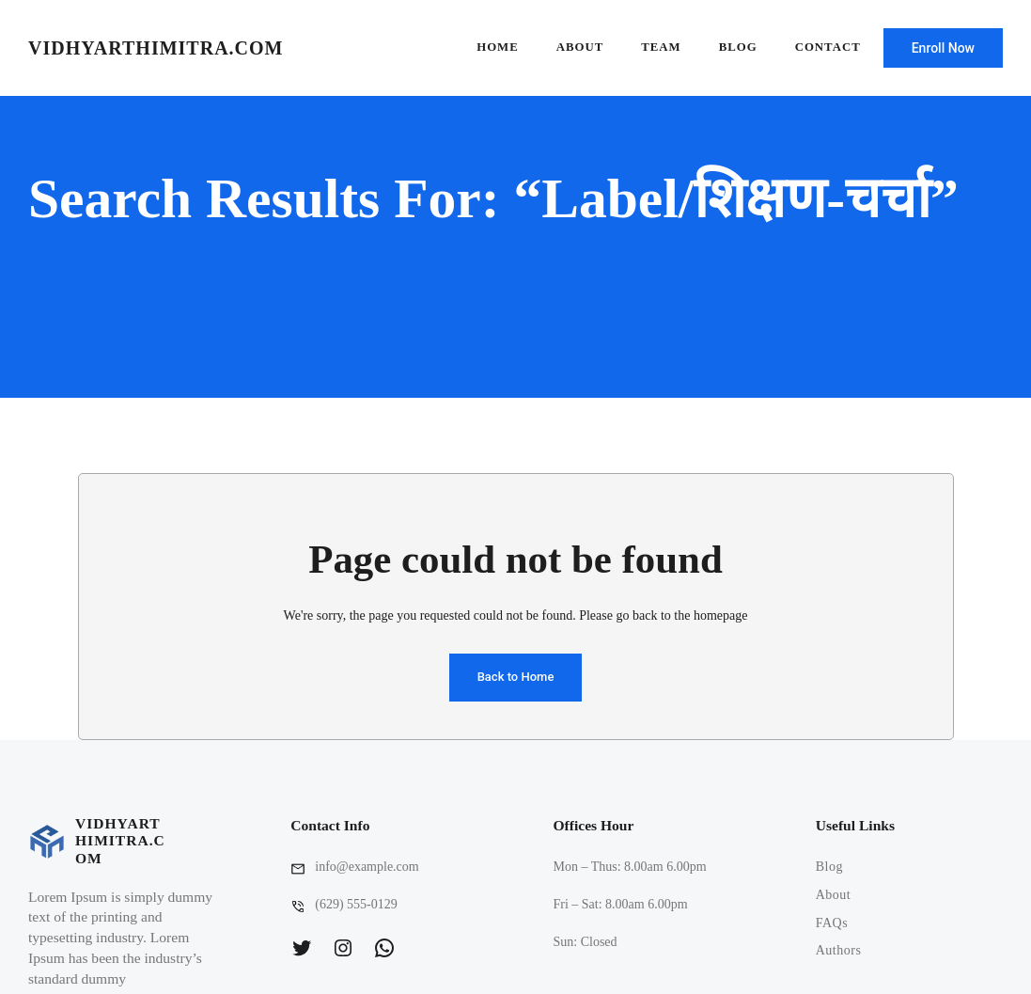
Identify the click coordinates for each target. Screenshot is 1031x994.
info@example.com (366, 867)
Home (497, 47)
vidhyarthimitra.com (155, 48)
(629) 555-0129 (356, 904)
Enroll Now (943, 47)
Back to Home (516, 677)
